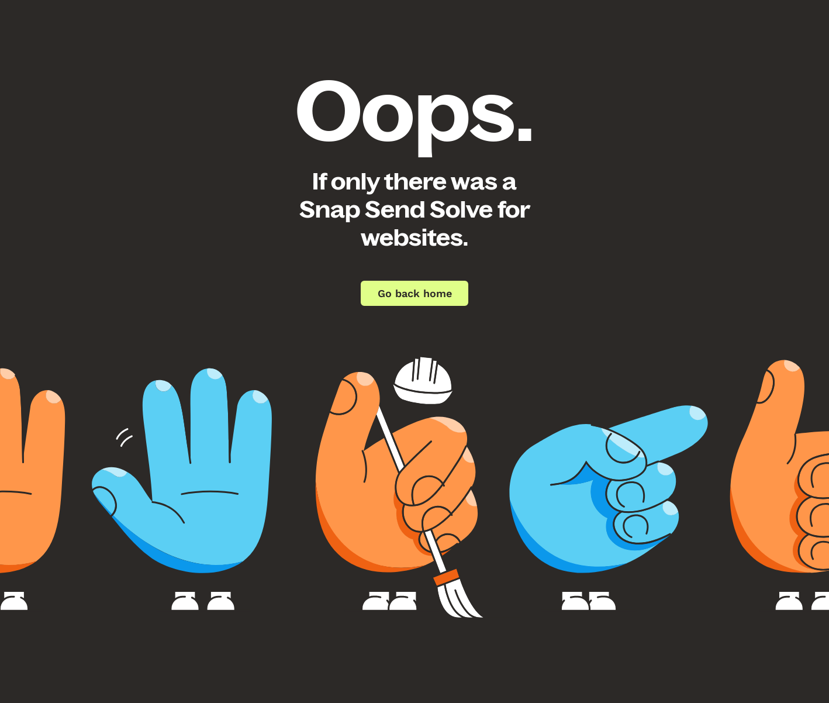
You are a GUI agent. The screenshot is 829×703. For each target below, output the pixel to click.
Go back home (415, 293)
